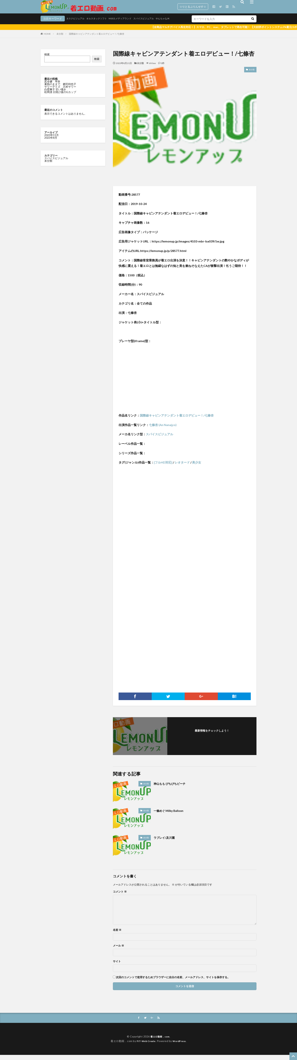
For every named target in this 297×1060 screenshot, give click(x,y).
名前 (117, 934)
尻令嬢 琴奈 (52, 86)
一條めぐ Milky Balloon (171, 815)
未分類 (59, 38)
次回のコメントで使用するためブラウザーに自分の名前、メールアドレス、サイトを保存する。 (173, 982)
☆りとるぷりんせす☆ (193, 6)
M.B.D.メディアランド (102, 24)
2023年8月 (50, 142)
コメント (120, 896)
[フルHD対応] (163, 467)
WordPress (180, 1046)
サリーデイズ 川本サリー (60, 91)
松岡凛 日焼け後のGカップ (60, 96)
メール (118, 950)
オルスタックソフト (76, 24)
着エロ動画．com (160, 1041)
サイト (117, 966)
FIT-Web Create (145, 1046)
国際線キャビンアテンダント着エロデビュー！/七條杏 (96, 38)
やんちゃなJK (151, 24)
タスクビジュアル (51, 24)
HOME (47, 38)
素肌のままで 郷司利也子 (60, 88)
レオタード (182, 467)
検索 (47, 59)
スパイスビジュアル (129, 24)
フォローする (212, 740)
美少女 (196, 467)
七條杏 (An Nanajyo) (163, 429)
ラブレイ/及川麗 (166, 842)
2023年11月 (51, 139)
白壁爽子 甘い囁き (55, 94)
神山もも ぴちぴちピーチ (173, 788)
